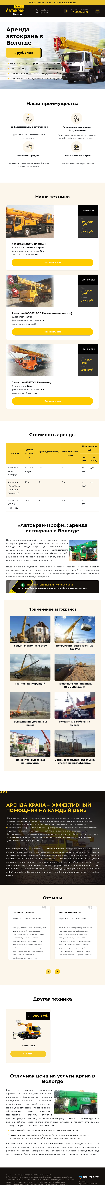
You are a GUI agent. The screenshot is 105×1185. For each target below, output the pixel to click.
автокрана (69, 2)
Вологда (17, 14)
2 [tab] (57, 971)
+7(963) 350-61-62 (64, 585)
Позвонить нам (52, 262)
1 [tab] (48, 971)
